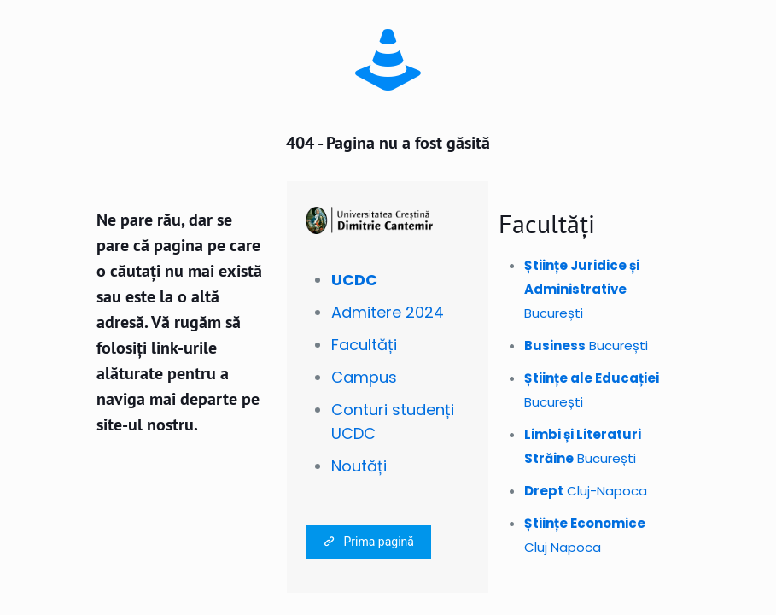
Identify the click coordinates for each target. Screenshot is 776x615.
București (581, 289)
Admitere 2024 (387, 312)
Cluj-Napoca (585, 491)
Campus (364, 377)
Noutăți (359, 466)
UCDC (354, 279)
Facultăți (364, 344)
